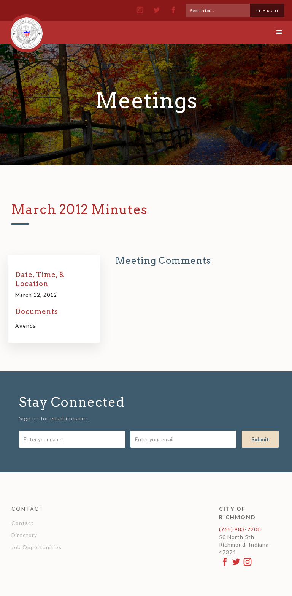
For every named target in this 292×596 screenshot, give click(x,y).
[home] (27, 30)
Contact (22, 523)
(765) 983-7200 (240, 529)
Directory (24, 535)
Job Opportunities (36, 547)
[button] (273, 32)
